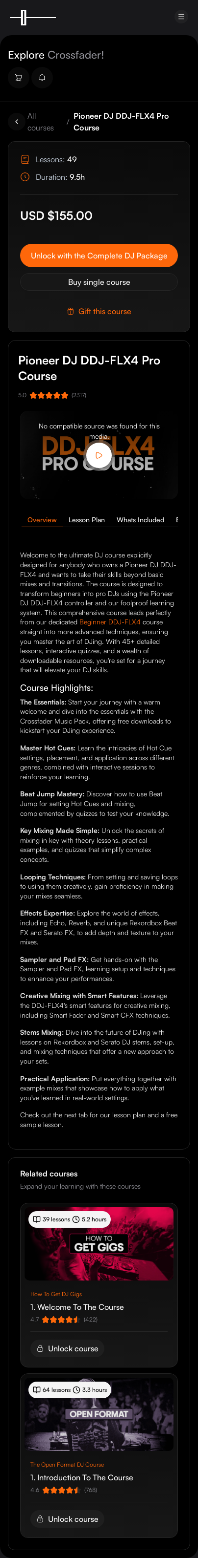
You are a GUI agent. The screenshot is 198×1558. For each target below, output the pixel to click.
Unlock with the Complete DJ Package (99, 255)
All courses (40, 121)
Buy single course (99, 282)
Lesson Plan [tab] (87, 519)
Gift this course (99, 311)
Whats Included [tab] (140, 519)
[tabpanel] (99, 839)
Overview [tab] (42, 519)
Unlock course (67, 1348)
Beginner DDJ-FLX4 (110, 622)
